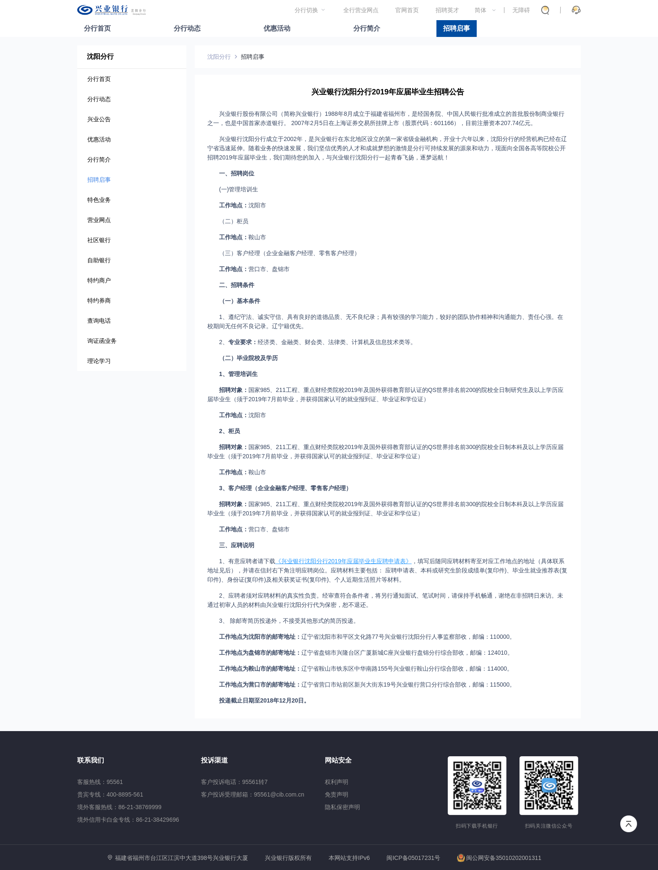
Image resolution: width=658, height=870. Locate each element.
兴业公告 (99, 119)
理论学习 (99, 361)
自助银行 (99, 260)
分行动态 (187, 28)
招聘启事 (456, 28)
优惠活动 (277, 28)
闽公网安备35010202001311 (499, 857)
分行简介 (366, 28)
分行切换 (306, 10)
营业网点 (99, 220)
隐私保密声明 (342, 807)
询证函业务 (102, 340)
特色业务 (99, 199)
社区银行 (99, 240)
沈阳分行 (219, 56)
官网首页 (407, 10)
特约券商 (99, 300)
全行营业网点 (361, 10)
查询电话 (99, 320)
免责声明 (336, 794)
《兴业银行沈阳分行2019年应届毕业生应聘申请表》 (343, 561)
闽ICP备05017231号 (413, 857)
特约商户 (99, 280)
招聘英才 (447, 10)
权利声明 (336, 782)
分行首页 (97, 28)
